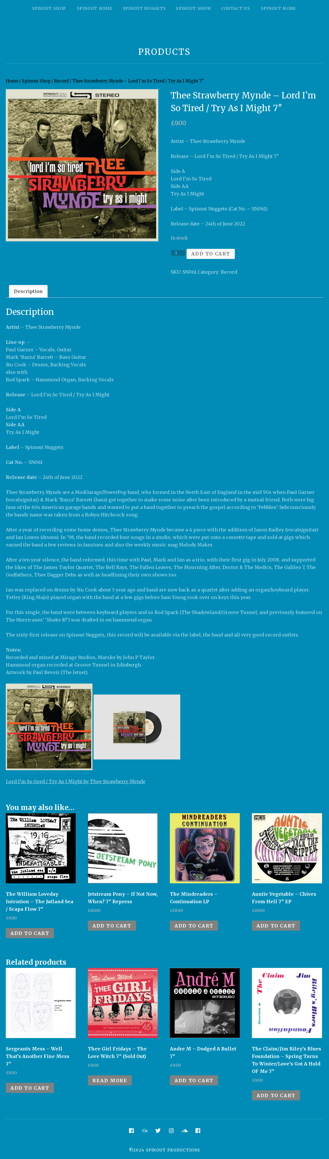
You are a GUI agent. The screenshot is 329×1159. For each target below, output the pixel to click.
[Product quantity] (178, 253)
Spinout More (278, 8)
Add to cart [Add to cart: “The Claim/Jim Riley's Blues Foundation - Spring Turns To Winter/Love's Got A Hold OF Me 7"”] (275, 1095)
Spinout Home (95, 8)
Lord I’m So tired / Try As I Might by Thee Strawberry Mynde (75, 781)
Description (28, 291)
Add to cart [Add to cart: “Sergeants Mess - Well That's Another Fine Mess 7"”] (29, 1088)
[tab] (28, 291)
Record (61, 81)
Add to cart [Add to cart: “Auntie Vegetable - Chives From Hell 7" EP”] (275, 926)
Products (164, 51)
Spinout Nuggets (144, 8)
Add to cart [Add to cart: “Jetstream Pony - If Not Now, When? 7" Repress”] (111, 926)
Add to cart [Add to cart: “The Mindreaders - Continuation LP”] (193, 926)
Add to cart (210, 254)
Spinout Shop (49, 8)
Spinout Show (193, 8)
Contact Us (235, 8)
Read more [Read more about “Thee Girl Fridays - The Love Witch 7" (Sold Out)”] (109, 1080)
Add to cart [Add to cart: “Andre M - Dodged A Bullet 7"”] (193, 1080)
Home (12, 81)
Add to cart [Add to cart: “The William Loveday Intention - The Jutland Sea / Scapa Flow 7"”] (29, 933)
